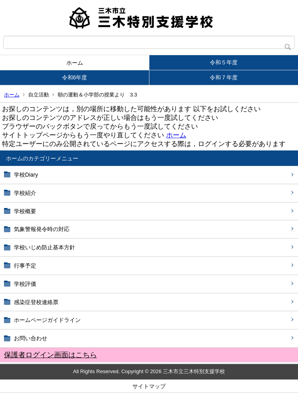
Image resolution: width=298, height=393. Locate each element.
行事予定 (28, 265)
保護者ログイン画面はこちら (50, 355)
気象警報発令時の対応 (42, 229)
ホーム (74, 63)
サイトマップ (149, 386)
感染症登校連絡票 (36, 302)
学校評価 (25, 284)
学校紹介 (25, 193)
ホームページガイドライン (47, 320)
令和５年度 (224, 62)
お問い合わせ (30, 338)
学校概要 (25, 211)
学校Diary (26, 174)
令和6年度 (74, 77)
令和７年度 (224, 77)
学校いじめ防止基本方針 (44, 247)
